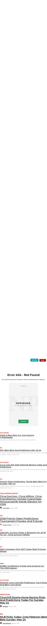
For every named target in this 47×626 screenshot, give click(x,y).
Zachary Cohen (7, 525)
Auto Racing (4, 462)
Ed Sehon (5, 606)
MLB (1, 614)
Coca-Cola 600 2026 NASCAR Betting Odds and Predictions (23, 466)
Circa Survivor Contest (9, 493)
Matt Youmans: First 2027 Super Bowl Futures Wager (23, 550)
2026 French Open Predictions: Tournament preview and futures (21, 520)
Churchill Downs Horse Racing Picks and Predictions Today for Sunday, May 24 (22, 600)
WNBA (2, 563)
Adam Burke (6, 508)
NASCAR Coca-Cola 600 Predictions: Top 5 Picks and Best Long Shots (23, 584)
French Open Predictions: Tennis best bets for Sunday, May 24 (23, 482)
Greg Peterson (7, 623)
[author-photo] (1, 508)
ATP (1, 479)
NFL (1, 530)
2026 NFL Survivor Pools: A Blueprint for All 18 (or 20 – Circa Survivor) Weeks (23, 533)
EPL (1, 447)
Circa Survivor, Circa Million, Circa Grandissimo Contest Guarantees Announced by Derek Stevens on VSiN (21, 500)
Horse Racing (5, 594)
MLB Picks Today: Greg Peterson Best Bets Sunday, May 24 (23, 618)
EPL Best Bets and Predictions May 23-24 (20, 450)
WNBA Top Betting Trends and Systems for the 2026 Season (22, 567)
